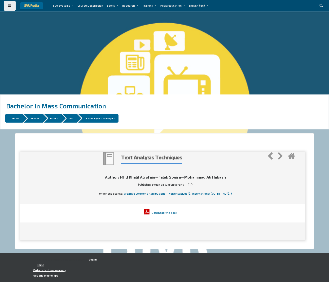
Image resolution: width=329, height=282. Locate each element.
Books (111, 6)
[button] (321, 5)
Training (148, 6)
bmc (71, 118)
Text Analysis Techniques (99, 118)
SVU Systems (62, 6)
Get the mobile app (45, 276)
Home (15, 118)
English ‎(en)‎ (197, 6)
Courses (34, 118)
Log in (93, 259)
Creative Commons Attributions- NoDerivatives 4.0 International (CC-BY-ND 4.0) (178, 194)
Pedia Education (171, 6)
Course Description (90, 6)
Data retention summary (49, 270)
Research (129, 6)
